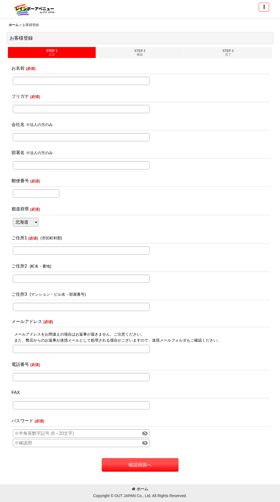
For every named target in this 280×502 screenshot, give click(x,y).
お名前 (18, 68)
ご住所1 (19, 237)
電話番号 (20, 364)
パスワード (22, 420)
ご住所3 (19, 294)
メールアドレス (26, 321)
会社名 (18, 124)
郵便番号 (20, 180)
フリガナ (20, 96)
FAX (15, 392)
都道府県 (20, 208)
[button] (264, 7)
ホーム (140, 489)
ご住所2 (19, 265)
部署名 (18, 152)
